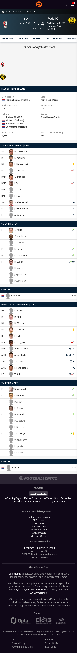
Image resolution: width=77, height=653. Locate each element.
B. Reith (17, 316)
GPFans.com (39, 520)
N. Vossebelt (20, 388)
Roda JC (52, 19)
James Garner (58, 501)
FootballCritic (14, 573)
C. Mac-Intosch (21, 236)
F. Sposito (18, 446)
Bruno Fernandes (62, 498)
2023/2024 (14, 11)
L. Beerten (19, 427)
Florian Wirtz (34, 501)
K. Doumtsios (20, 255)
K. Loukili (18, 248)
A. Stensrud (19, 215)
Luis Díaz (46, 501)
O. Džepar (19, 329)
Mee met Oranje (39, 536)
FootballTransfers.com (39, 516)
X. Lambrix (19, 170)
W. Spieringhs (20, 439)
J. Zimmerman (21, 208)
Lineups (23, 38)
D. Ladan (18, 261)
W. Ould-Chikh (21, 348)
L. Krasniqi (19, 452)
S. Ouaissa (19, 361)
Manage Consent (39, 493)
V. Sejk (17, 374)
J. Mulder (18, 195)
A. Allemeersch (21, 202)
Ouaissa (51, 26)
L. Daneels (19, 395)
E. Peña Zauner (21, 367)
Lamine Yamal (45, 498)
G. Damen (19, 242)
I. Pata (17, 183)
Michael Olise (30, 498)
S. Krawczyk (19, 433)
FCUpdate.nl (39, 523)
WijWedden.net (39, 529)
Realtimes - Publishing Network (39, 547)
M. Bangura (19, 420)
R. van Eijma (19, 157)
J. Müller (18, 335)
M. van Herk (19, 268)
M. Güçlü (18, 401)
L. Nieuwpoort (21, 164)
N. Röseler (19, 323)
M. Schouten (20, 280)
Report (37, 38)
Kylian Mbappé (19, 501)
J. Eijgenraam (20, 274)
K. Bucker (18, 408)
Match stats (55, 38)
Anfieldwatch (39, 532)
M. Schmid (19, 414)
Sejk (49, 28)
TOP (26, 19)
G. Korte (18, 229)
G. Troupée (19, 176)
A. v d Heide (20, 355)
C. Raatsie (18, 310)
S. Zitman (18, 189)
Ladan (22, 23)
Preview (7, 38)
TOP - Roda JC (29, 11)
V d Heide (52, 23)
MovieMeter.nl (39, 526)
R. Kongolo (19, 342)
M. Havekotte (20, 151)
